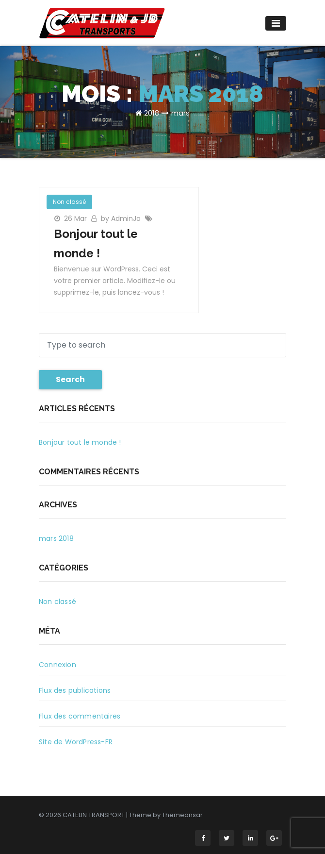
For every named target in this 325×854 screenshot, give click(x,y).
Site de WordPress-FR (76, 742)
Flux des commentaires (79, 716)
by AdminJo (122, 218)
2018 (151, 113)
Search (70, 379)
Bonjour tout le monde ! (80, 442)
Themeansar (182, 815)
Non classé (69, 202)
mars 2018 (56, 538)
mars (180, 113)
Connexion (57, 665)
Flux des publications (75, 690)
